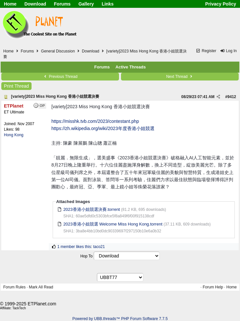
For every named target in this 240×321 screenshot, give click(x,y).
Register (206, 51)
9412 (231, 97)
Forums (62, 4)
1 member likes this (74, 246)
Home (10, 4)
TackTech (19, 308)
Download (35, 4)
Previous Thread (60, 76)
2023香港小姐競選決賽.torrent (91, 209)
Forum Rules (14, 287)
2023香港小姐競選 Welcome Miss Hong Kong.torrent (113, 224)
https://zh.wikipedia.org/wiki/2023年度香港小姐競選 (102, 128)
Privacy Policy (220, 4)
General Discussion (58, 51)
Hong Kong (13, 135)
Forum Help (213, 287)
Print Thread (16, 86)
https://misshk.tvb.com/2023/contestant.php (95, 121)
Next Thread (179, 76)
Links (108, 4)
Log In (228, 51)
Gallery (86, 4)
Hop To (86, 256)
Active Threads (130, 67)
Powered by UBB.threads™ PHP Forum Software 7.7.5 (119, 318)
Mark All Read (41, 287)
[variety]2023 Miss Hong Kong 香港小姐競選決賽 (55, 96)
